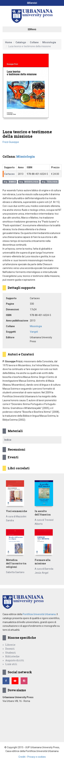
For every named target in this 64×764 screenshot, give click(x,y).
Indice (7, 439)
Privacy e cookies (36, 756)
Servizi (32, 3)
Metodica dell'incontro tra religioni (16, 563)
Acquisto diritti (14, 660)
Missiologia (49, 42)
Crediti (21, 756)
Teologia (52, 182)
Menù (32, 29)
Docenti (10, 648)
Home (8, 42)
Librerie (10, 644)
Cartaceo (9, 174)
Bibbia (12, 182)
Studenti (10, 652)
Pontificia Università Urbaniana (39, 614)
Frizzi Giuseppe (11, 142)
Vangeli (34, 331)
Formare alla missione (42, 561)
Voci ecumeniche (16, 511)
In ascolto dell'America (43, 512)
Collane (34, 42)
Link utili (11, 664)
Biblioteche (12, 656)
